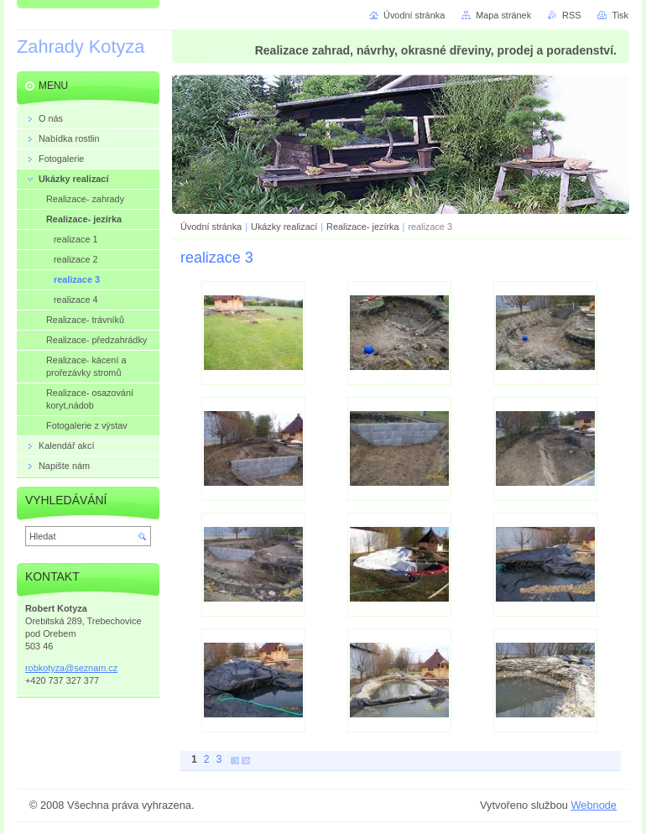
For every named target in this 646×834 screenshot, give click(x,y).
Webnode (593, 805)
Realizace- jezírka (362, 227)
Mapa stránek (503, 15)
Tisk (620, 15)
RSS (571, 15)
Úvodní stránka (211, 227)
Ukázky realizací (284, 227)
